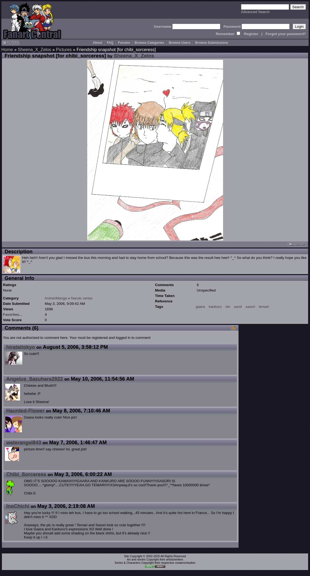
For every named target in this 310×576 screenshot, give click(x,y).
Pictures (64, 49)
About (97, 43)
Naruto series (81, 298)
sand (238, 307)
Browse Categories (149, 43)
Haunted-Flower (25, 410)
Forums (124, 43)
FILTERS (10, 42)
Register (251, 34)
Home (7, 49)
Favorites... (12, 314)
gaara (200, 307)
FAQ (110, 43)
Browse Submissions (211, 43)
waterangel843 (23, 442)
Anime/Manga (56, 298)
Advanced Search (255, 12)
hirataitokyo (20, 347)
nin (227, 307)
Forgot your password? (285, 34)
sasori (250, 307)
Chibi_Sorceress (26, 474)
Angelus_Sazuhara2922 (34, 379)
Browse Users (179, 43)
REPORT (297, 244)
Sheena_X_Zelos (34, 49)
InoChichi (17, 506)
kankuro (215, 307)
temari (264, 307)
